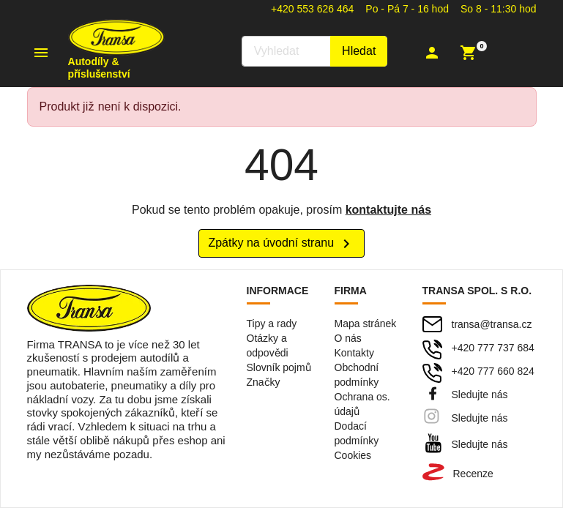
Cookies (353, 455)
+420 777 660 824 (493, 371)
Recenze (473, 473)
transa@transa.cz (492, 324)
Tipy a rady (272, 323)
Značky (263, 382)
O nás (348, 338)
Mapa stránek (366, 323)
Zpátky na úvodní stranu (281, 244)
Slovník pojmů (279, 367)
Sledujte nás (480, 394)
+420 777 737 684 (493, 348)
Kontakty (354, 353)
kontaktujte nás (388, 209)
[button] (433, 53)
